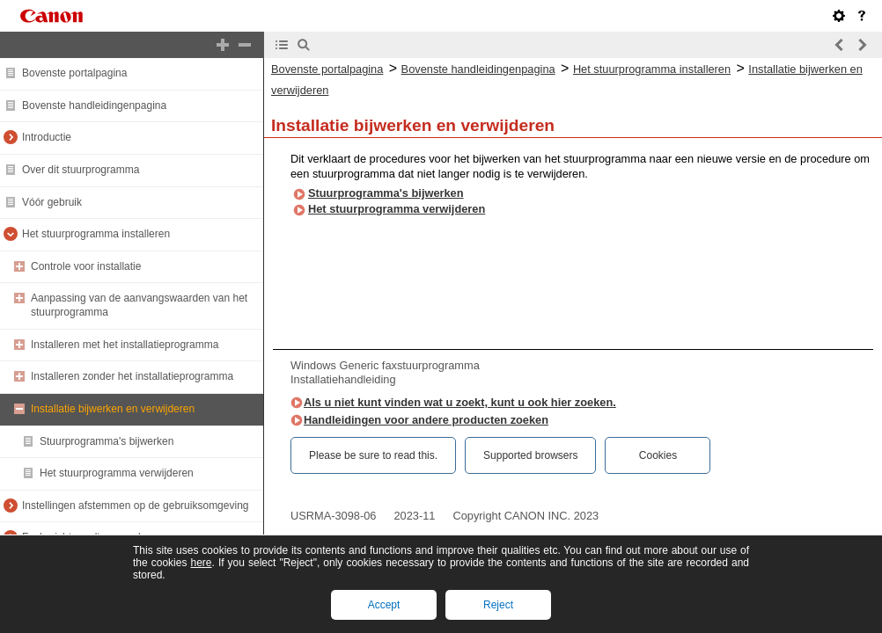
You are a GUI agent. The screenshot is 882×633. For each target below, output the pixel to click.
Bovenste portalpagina (74, 73)
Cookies (658, 455)
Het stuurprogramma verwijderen (117, 473)
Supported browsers (530, 455)
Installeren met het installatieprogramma (124, 344)
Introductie (46, 137)
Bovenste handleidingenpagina (94, 105)
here (200, 563)
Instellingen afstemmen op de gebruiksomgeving (135, 505)
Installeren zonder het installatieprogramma (132, 376)
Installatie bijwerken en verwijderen (113, 409)
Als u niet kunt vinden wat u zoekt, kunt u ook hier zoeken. (460, 402)
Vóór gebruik (52, 202)
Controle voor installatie (86, 266)
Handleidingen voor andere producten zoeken (426, 419)
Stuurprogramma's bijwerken (106, 441)
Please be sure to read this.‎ (373, 455)
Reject (498, 605)
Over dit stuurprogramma (80, 170)
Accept (384, 605)
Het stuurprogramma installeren (96, 234)
